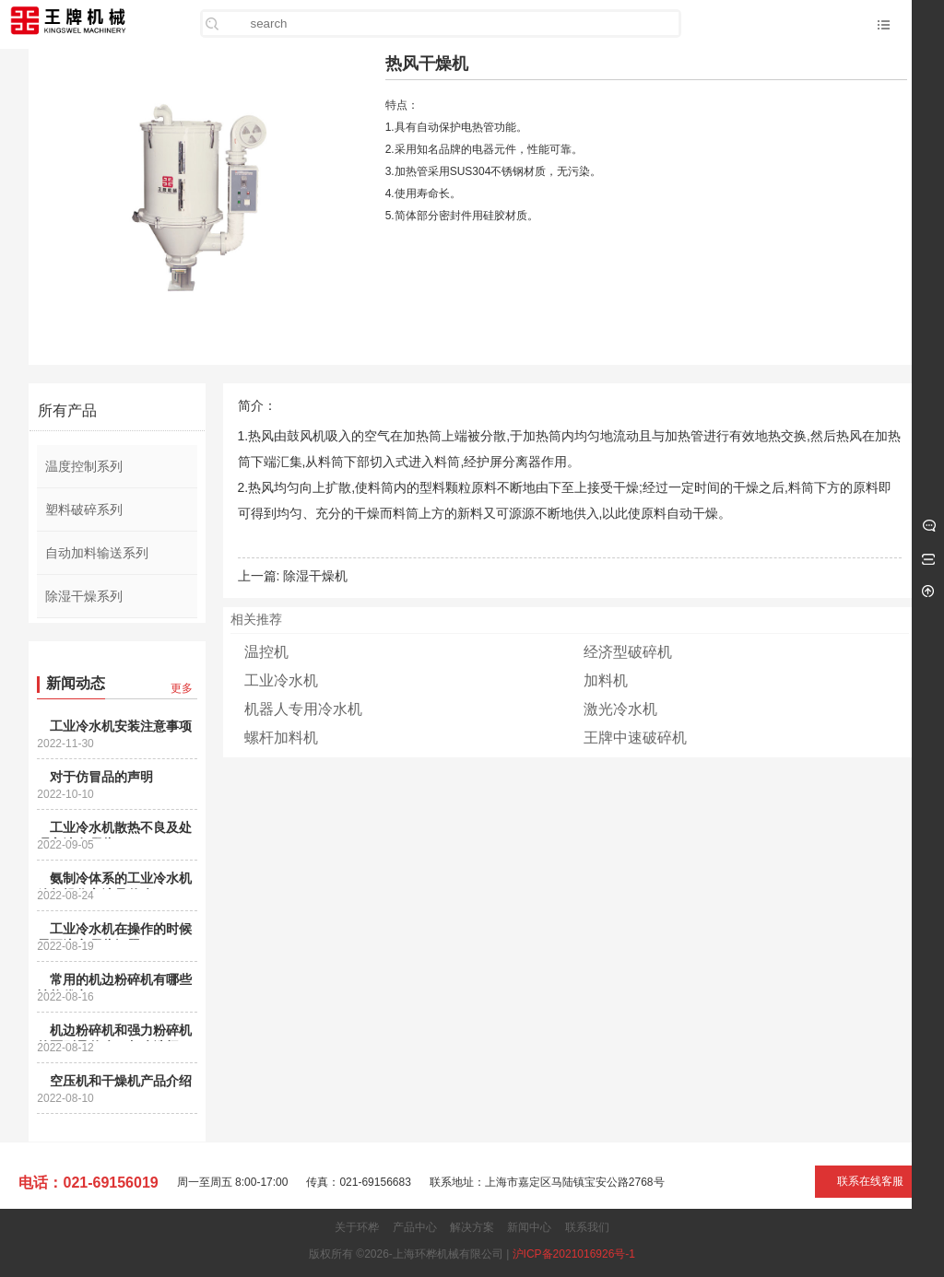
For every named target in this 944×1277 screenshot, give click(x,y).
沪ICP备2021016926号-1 (574, 1254)
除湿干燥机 (315, 575)
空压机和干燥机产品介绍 (121, 1080)
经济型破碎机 (628, 652)
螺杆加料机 (281, 737)
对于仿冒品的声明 (101, 776)
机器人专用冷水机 (303, 709)
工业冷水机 (281, 680)
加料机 (606, 680)
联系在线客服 (870, 1181)
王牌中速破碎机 (635, 737)
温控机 (266, 652)
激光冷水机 (620, 709)
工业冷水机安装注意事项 (121, 726)
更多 (182, 688)
